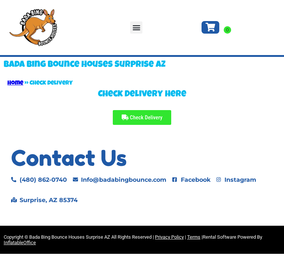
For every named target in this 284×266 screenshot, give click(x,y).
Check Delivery (142, 117)
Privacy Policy (169, 237)
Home (15, 83)
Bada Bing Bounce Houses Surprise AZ (85, 65)
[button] (136, 27)
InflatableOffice (20, 242)
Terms (193, 237)
